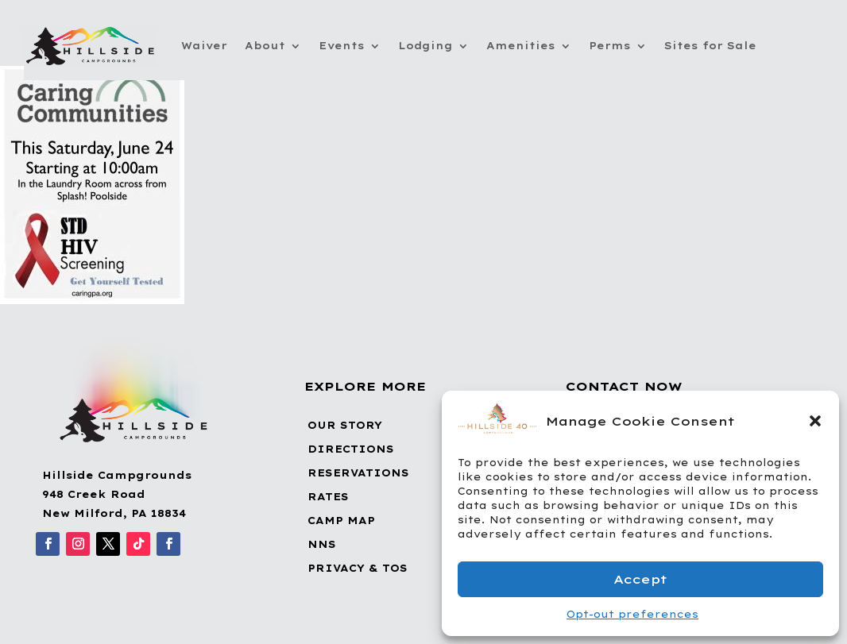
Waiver (204, 46)
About (265, 46)
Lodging (425, 46)
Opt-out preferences (632, 614)
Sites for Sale (710, 46)
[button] (815, 421)
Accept (640, 579)
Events (342, 46)
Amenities (520, 46)
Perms (610, 46)
